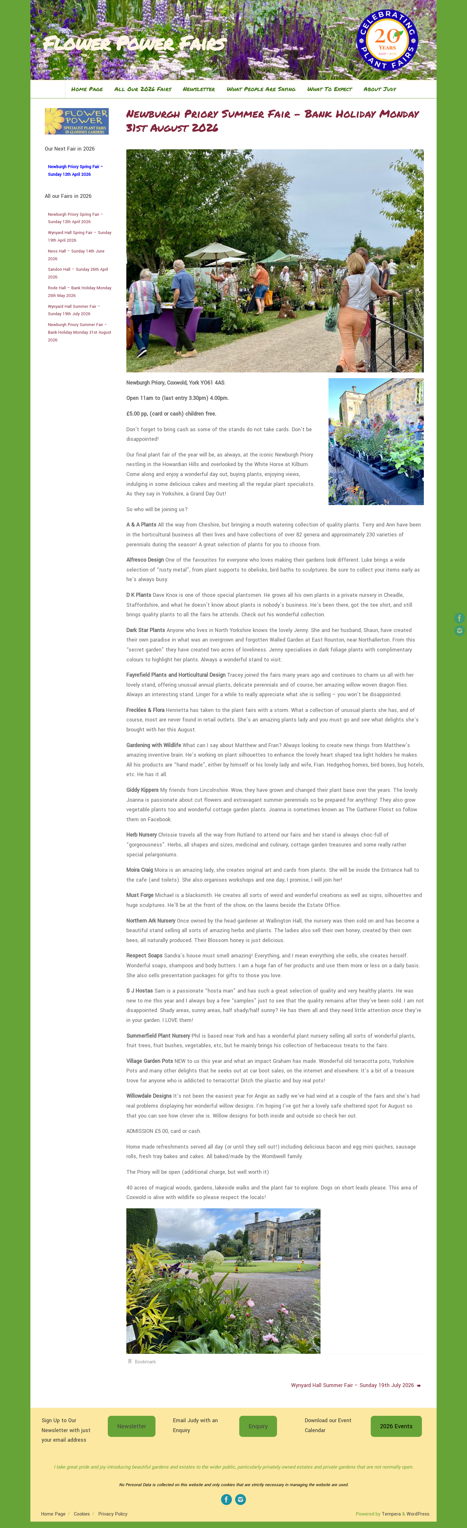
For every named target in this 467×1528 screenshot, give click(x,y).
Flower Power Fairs (133, 42)
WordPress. (418, 1514)
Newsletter (131, 1426)
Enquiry (258, 1426)
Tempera (391, 1514)
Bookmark (145, 1362)
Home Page (53, 1514)
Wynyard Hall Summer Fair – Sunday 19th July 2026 (356, 1385)
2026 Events (396, 1426)
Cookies (82, 1514)
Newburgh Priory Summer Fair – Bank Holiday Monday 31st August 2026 (79, 332)
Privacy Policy (112, 1514)
